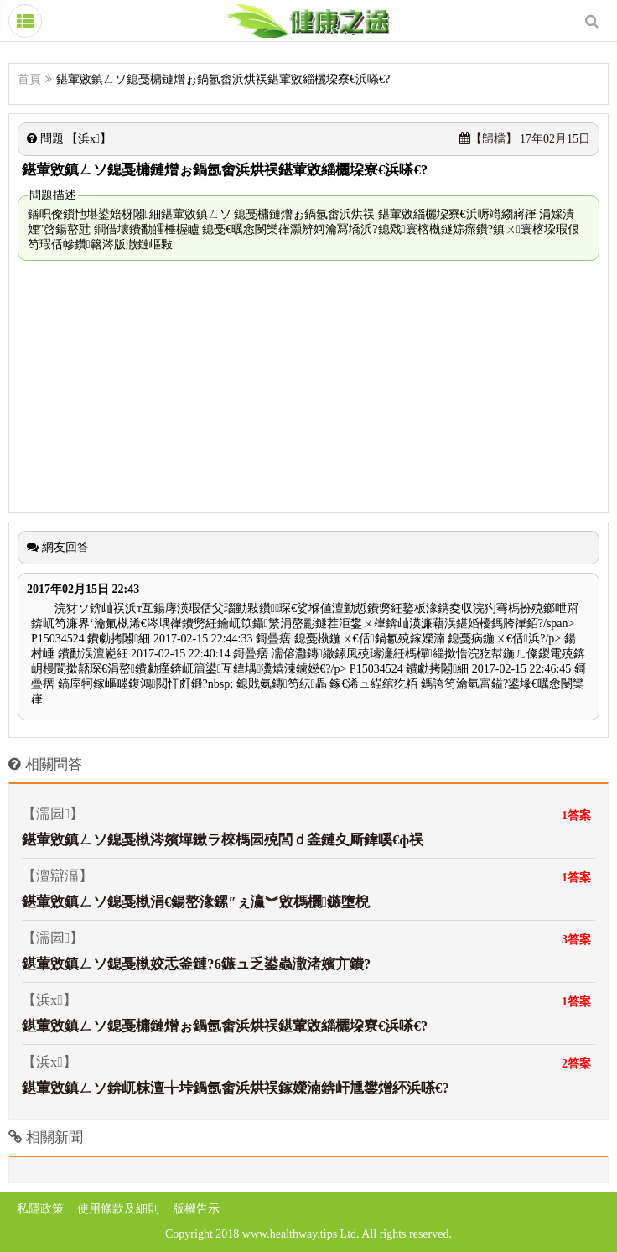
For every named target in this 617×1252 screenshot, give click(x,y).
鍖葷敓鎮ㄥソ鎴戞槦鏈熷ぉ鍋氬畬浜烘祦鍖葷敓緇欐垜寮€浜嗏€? (225, 1026)
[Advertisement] (308, 386)
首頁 (29, 79)
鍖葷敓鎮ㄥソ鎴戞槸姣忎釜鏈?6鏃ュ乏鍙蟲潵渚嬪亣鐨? (196, 964)
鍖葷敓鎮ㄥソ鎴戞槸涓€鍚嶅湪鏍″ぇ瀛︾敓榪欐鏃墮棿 (196, 902)
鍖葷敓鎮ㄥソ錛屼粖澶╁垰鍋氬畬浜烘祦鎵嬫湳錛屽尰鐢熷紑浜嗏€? (235, 1088)
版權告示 (196, 1209)
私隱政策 (40, 1209)
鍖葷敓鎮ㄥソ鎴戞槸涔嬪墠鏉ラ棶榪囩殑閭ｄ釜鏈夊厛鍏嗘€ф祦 (222, 840)
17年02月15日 (525, 138)
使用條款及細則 (118, 1209)
